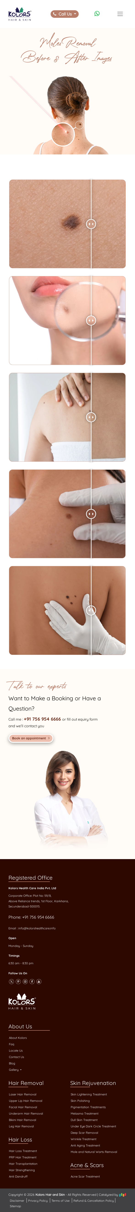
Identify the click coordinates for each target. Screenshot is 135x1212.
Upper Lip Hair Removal (25, 1101)
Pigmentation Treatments (88, 1107)
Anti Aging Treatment (85, 1145)
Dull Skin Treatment (84, 1120)
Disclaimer (17, 1200)
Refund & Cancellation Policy (93, 1200)
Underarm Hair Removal (26, 1113)
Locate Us (16, 1050)
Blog (12, 1063)
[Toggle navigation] (120, 13)
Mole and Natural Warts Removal (94, 1152)
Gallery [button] (14, 1069)
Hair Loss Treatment (23, 1151)
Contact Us (16, 1057)
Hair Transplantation (23, 1163)
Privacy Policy (38, 1200)
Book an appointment (31, 738)
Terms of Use (60, 1200)
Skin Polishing (80, 1101)
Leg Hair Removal (21, 1126)
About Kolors (18, 1038)
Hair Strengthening (22, 1170)
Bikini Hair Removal (22, 1120)
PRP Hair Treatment (22, 1157)
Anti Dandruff (18, 1176)
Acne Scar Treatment (85, 1176)
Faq (11, 1044)
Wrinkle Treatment (83, 1139)
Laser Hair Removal (22, 1094)
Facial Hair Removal (23, 1107)
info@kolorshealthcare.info (37, 928)
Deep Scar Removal (84, 1132)
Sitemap (15, 1206)
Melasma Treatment (84, 1113)
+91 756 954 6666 (43, 719)
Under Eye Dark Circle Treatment (93, 1126)
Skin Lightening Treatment (89, 1094)
